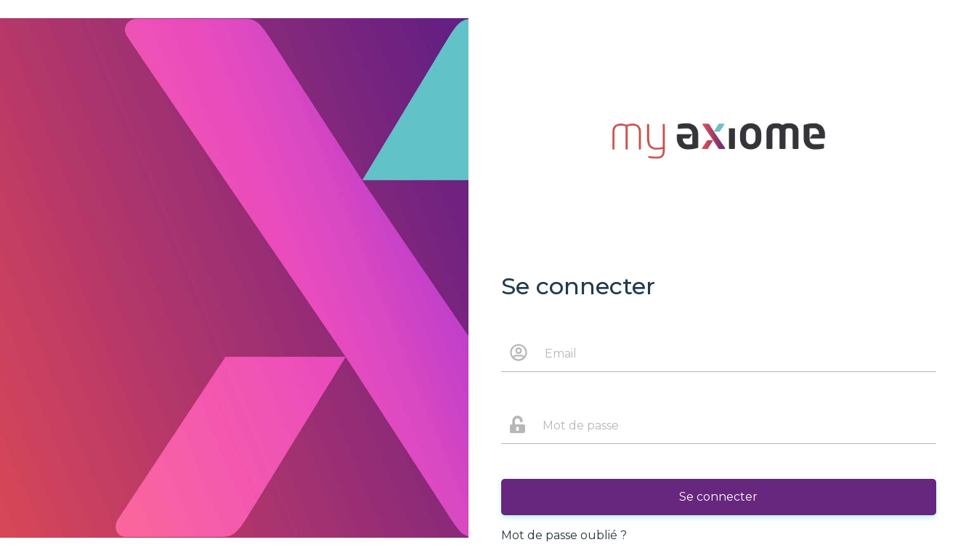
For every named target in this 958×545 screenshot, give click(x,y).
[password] (735, 425)
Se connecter (718, 497)
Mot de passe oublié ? (564, 535)
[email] (736, 353)
